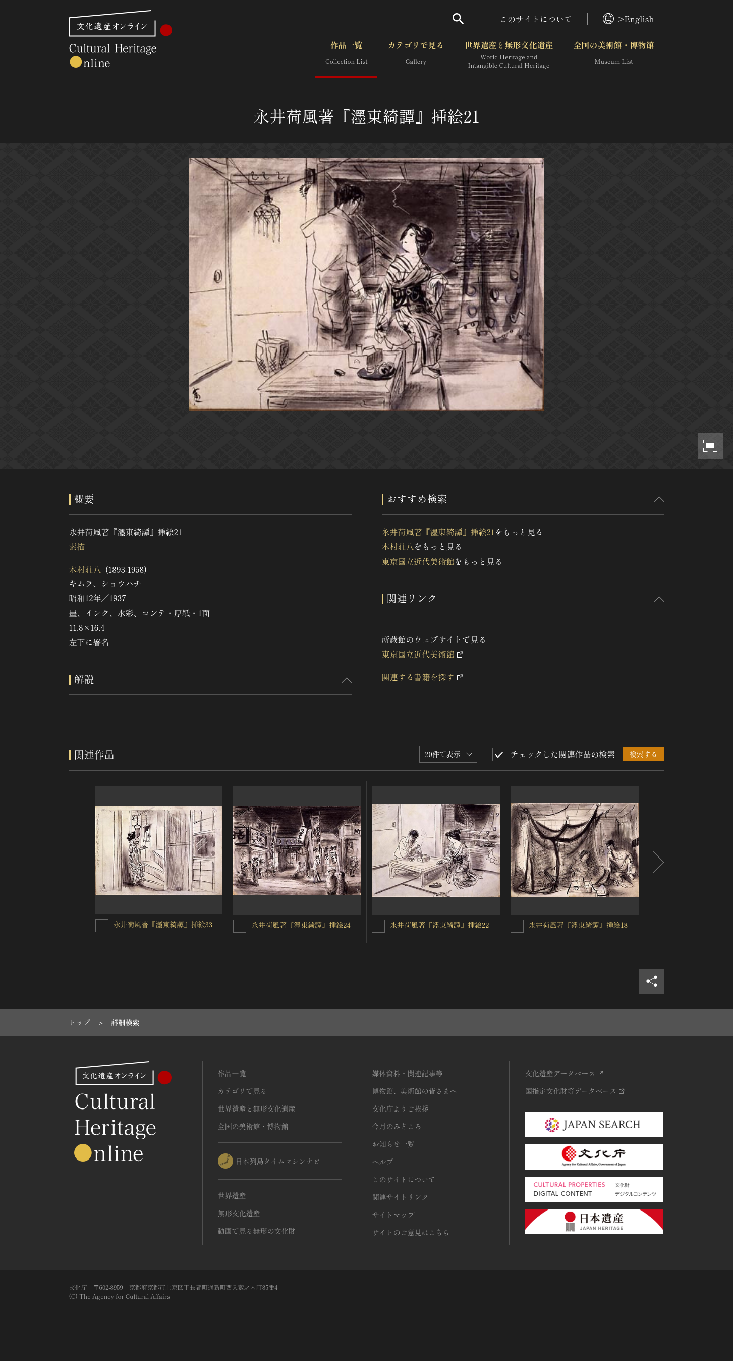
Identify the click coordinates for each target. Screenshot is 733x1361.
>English (628, 19)
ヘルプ (382, 1161)
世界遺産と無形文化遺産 (508, 55)
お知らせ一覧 (393, 1144)
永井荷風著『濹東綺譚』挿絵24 (300, 925)
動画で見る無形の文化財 (257, 1231)
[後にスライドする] (654, 862)
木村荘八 (85, 569)
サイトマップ (393, 1214)
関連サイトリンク (400, 1197)
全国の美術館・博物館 (613, 55)
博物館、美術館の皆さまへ (414, 1091)
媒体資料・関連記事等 (407, 1073)
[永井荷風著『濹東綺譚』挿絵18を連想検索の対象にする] (517, 926)
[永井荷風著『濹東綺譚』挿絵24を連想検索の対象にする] (239, 926)
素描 (77, 546)
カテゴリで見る (415, 55)
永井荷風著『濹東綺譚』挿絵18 (578, 925)
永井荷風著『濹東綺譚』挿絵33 (163, 924)
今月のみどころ (397, 1126)
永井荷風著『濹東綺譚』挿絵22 (439, 925)
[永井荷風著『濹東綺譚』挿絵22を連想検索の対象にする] (378, 926)
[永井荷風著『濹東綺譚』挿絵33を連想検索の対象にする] (101, 925)
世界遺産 (232, 1195)
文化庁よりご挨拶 (400, 1108)
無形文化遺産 (239, 1213)
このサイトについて (535, 19)
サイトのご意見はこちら (411, 1232)
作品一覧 (346, 55)
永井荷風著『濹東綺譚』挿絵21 (438, 532)
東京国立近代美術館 (418, 561)
